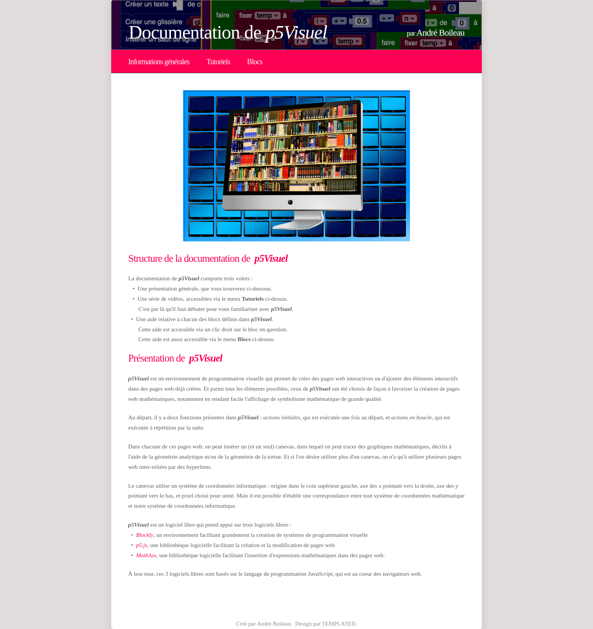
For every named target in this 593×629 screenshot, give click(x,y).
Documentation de (228, 32)
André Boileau (440, 32)
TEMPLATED (338, 623)
